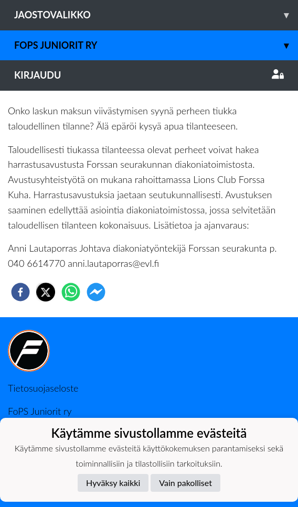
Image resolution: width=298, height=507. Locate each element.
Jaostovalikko (156, 15)
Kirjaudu (149, 75)
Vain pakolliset (185, 483)
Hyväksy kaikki (113, 483)
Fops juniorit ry (156, 45)
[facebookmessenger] (96, 292)
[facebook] (20, 292)
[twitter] (45, 292)
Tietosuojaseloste (43, 388)
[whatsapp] (70, 292)
